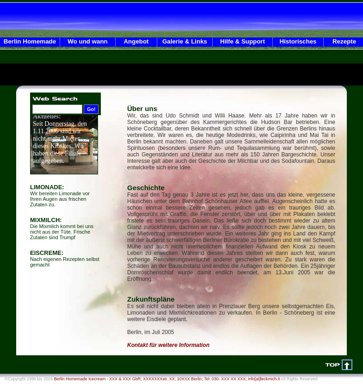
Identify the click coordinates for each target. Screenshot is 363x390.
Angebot (135, 41)
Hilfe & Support (242, 41)
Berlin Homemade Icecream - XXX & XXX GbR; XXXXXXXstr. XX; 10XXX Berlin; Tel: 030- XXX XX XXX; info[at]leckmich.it (167, 379)
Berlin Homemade (30, 41)
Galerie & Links (184, 41)
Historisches (297, 41)
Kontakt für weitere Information (168, 345)
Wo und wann (87, 41)
